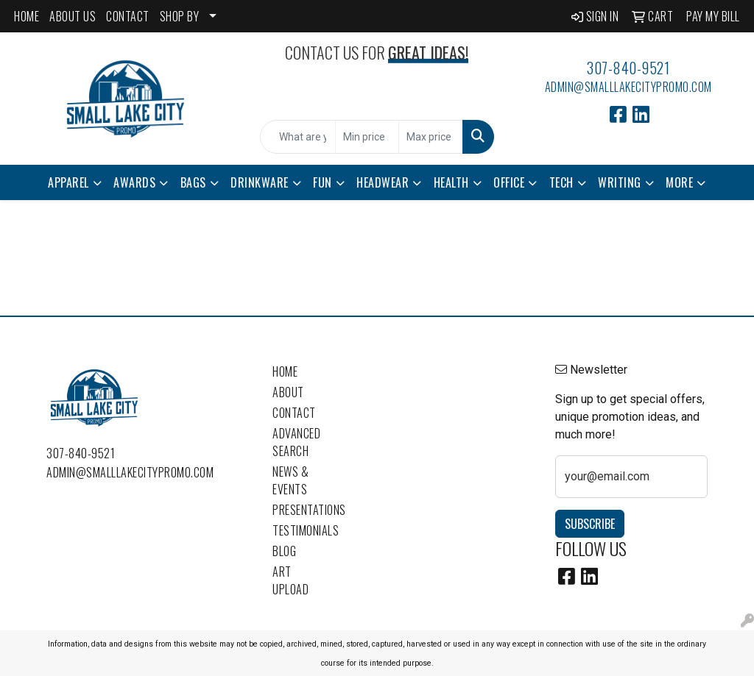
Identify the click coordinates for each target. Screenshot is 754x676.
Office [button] (508, 182)
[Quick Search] (297, 137)
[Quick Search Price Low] (367, 137)
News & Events (290, 480)
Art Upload (290, 580)
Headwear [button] (382, 182)
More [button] (679, 182)
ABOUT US (72, 16)
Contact (294, 412)
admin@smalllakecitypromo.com (628, 87)
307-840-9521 (628, 68)
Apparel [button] (68, 182)
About (288, 392)
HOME (26, 16)
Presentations (298, 510)
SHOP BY (180, 16)
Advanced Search (296, 442)
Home (284, 371)
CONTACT (127, 16)
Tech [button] (561, 182)
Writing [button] (619, 182)
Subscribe (590, 524)
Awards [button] (134, 182)
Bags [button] (193, 182)
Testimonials (298, 530)
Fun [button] (322, 182)
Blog (284, 551)
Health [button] (451, 182)
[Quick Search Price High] (430, 137)
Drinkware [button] (259, 182)
